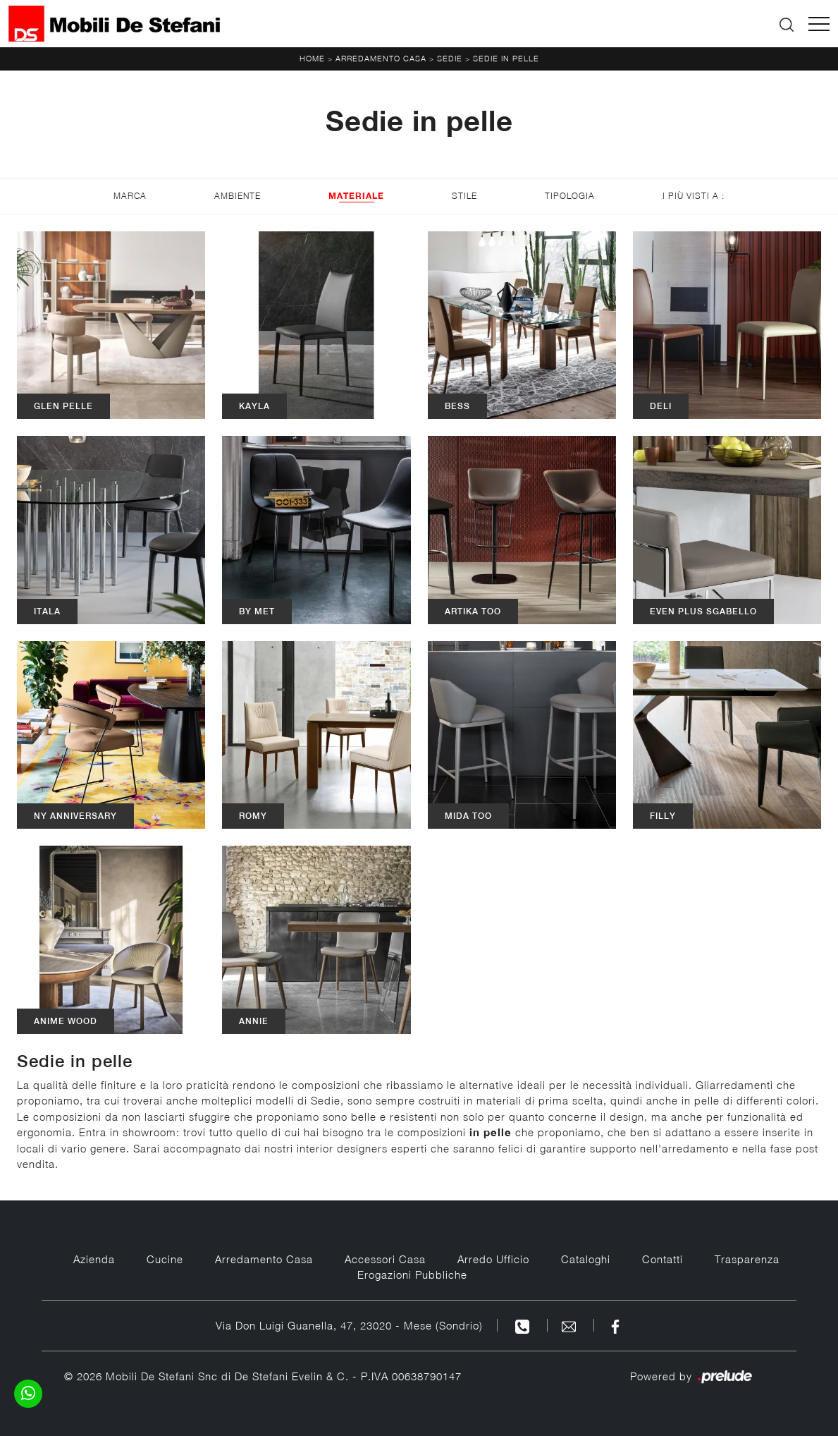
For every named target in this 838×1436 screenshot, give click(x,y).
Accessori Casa (385, 1259)
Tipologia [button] (570, 195)
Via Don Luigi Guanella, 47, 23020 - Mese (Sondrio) (349, 1325)
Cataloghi (585, 1259)
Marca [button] (130, 195)
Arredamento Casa (380, 58)
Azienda (94, 1259)
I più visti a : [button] (694, 195)
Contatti (662, 1259)
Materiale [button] (356, 195)
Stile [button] (464, 195)
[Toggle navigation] (819, 24)
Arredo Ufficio (493, 1259)
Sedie (449, 58)
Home (312, 58)
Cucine (165, 1259)
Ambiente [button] (237, 195)
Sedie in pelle (506, 58)
